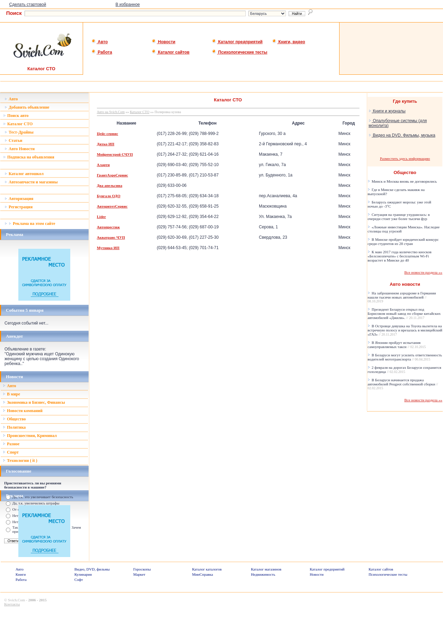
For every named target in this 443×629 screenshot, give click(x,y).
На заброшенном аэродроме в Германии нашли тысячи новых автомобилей (402, 297)
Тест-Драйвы (19, 132)
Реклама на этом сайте (29, 223)
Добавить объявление (26, 107)
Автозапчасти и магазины (31, 182)
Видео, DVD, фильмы (92, 569)
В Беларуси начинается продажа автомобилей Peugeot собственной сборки (403, 384)
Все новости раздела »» (423, 272)
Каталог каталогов (207, 569)
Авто (99, 41)
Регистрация (18, 206)
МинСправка (202, 574)
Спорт (11, 452)
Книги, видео (288, 41)
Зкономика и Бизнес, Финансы (34, 402)
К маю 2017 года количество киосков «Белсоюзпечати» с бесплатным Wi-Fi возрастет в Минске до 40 (400, 256)
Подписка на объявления (28, 157)
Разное (11, 443)
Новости (163, 41)
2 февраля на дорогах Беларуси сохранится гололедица (404, 369)
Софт (78, 579)
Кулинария (83, 574)
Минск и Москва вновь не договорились (402, 181)
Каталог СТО (18, 123)
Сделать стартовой (27, 4)
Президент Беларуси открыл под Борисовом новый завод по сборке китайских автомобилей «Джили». (404, 313)
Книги (21, 574)
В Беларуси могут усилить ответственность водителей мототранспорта (405, 357)
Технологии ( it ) (20, 460)
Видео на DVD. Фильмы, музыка (402, 135)
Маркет (139, 574)
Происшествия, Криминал (30, 435)
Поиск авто (15, 115)
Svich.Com (16, 600)
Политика (14, 427)
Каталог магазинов (266, 569)
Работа (101, 52)
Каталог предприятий (237, 41)
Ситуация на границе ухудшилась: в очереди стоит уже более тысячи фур (399, 216)
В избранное (128, 4)
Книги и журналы (387, 111)
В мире (11, 394)
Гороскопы (142, 569)
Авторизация (18, 198)
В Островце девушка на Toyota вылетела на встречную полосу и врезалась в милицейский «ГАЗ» (405, 330)
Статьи (13, 140)
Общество (14, 419)
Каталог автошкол (24, 173)
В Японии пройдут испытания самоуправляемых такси (397, 344)
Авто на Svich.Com (111, 112)
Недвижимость (263, 574)
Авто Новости (19, 148)
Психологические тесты (239, 52)
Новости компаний (23, 410)
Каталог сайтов (170, 52)
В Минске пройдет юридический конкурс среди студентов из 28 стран (403, 241)
